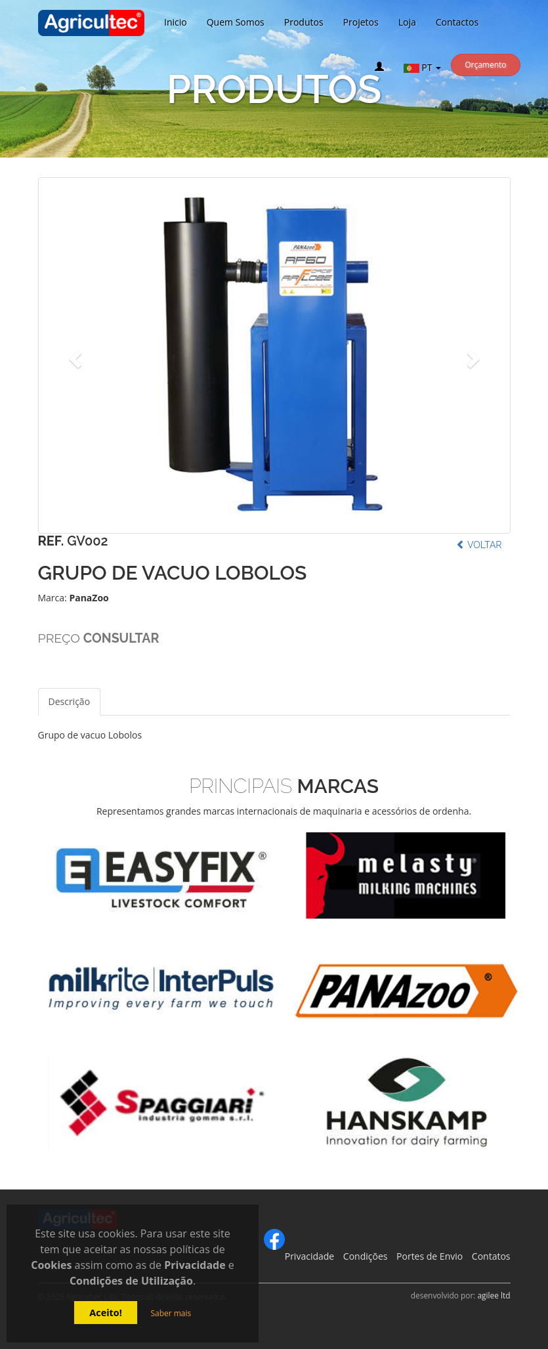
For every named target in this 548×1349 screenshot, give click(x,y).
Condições (365, 1256)
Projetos (361, 22)
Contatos (491, 1256)
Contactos (457, 22)
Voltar (479, 545)
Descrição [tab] (70, 701)
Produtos (304, 22)
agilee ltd (493, 1295)
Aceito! (105, 1312)
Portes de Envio (429, 1256)
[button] (73, 355)
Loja (407, 22)
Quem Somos (235, 22)
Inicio (175, 22)
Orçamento (485, 64)
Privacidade (309, 1256)
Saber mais (170, 1313)
